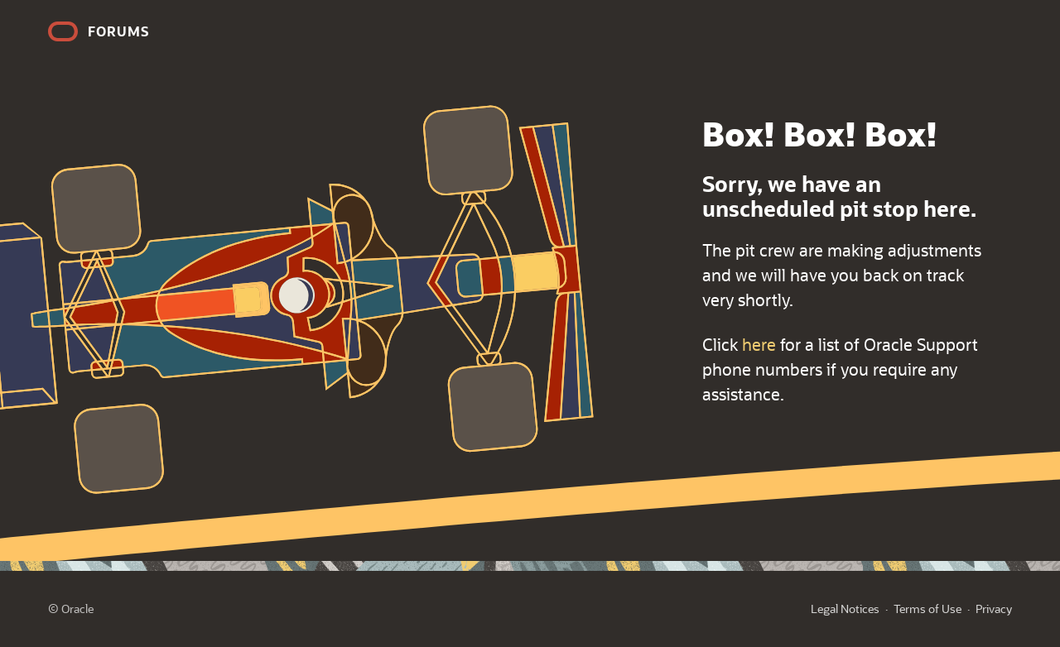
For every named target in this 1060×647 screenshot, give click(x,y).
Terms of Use (927, 608)
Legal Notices (845, 608)
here (759, 344)
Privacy (994, 608)
